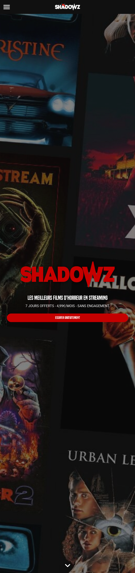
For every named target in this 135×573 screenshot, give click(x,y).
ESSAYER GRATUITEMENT (67, 318)
